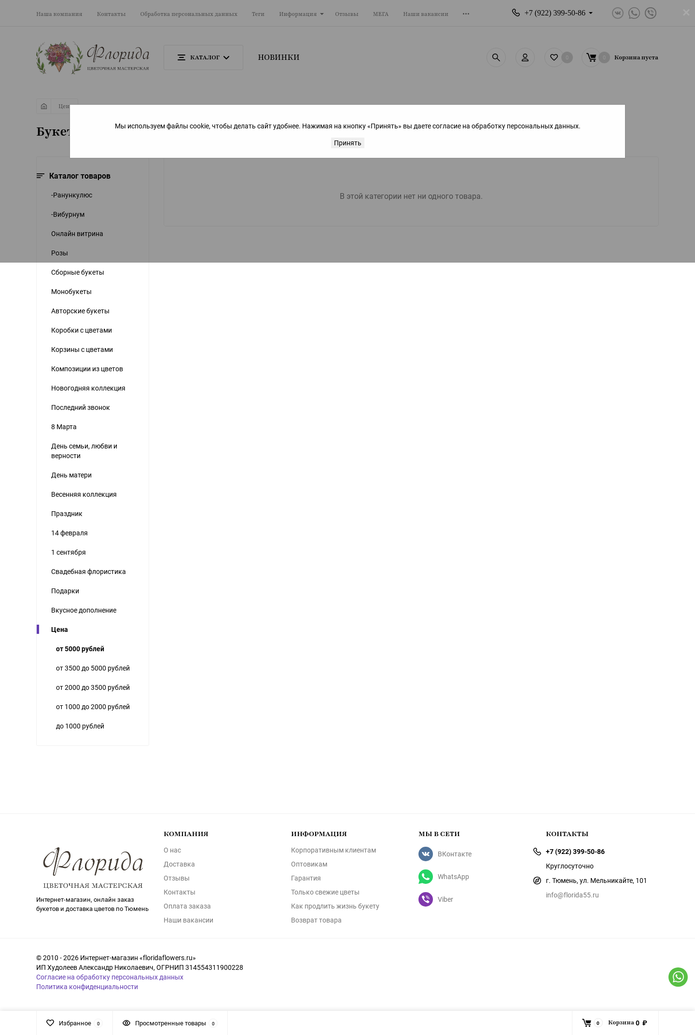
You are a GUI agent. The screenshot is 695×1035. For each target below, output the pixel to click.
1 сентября (68, 552)
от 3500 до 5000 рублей (93, 667)
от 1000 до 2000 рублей (93, 706)
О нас (172, 850)
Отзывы (177, 878)
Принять (347, 142)
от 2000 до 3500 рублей (93, 687)
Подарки (65, 590)
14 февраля (69, 532)
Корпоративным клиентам (333, 850)
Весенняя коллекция (84, 494)
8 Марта (64, 426)
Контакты (179, 892)
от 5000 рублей (80, 648)
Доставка (179, 864)
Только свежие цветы (325, 892)
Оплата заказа (187, 906)
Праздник (67, 513)
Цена (59, 629)
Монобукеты (71, 291)
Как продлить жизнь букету (335, 906)
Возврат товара (316, 920)
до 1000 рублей (80, 725)
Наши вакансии (188, 920)
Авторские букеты (80, 310)
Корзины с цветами (82, 349)
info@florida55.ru (572, 894)
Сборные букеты (77, 272)
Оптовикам (309, 864)
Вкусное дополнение (83, 610)
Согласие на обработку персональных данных (109, 976)
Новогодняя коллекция (88, 387)
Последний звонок (80, 407)
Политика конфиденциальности (87, 986)
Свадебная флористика (88, 571)
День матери (71, 474)
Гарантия (306, 878)
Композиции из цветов (87, 368)
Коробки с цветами (81, 330)
